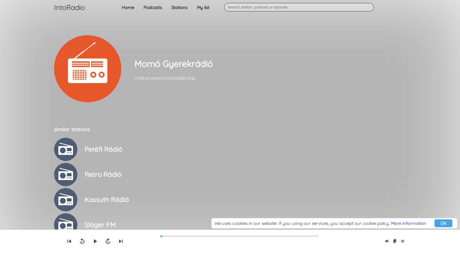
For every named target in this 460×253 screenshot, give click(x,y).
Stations (179, 7)
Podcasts (152, 7)
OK (443, 223)
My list (203, 7)
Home (128, 7)
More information (408, 223)
